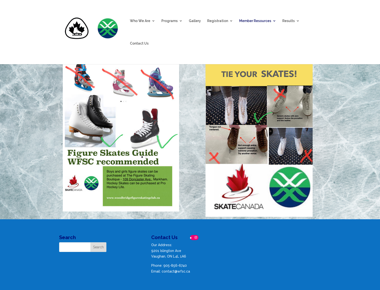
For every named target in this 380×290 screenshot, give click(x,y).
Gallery (195, 21)
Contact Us (139, 43)
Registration (217, 21)
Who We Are (140, 21)
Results (288, 21)
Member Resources (255, 21)
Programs (169, 21)
